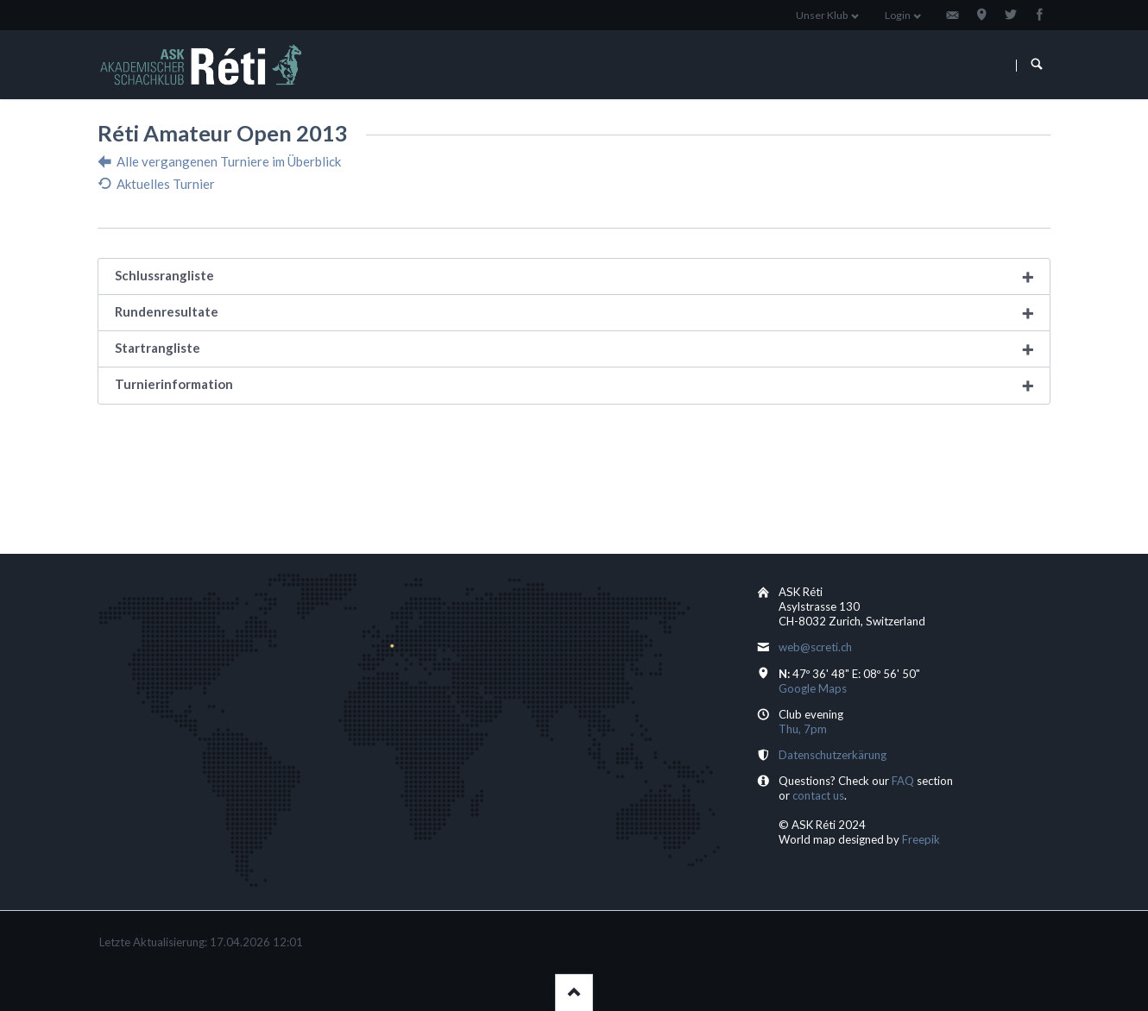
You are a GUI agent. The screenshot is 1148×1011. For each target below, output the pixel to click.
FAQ (903, 781)
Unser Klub (822, 15)
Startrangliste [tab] (157, 347)
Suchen (1036, 65)
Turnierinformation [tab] (174, 384)
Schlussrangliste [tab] (164, 275)
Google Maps (813, 688)
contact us (818, 795)
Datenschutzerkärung (832, 755)
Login (898, 15)
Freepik (921, 839)
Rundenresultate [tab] (166, 311)
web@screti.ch (815, 647)
